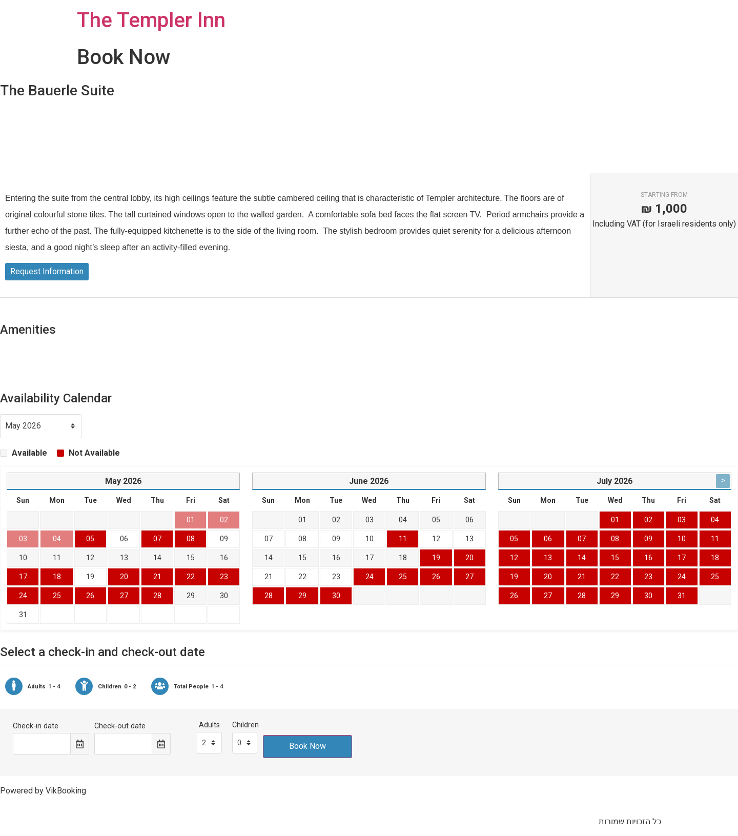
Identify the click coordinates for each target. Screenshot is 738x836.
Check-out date (120, 726)
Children (245, 725)
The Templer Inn (151, 20)
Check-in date (35, 726)
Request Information (47, 271)
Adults (209, 725)
